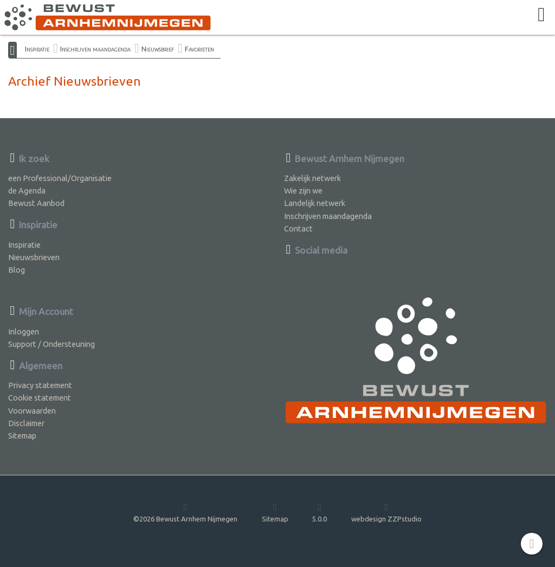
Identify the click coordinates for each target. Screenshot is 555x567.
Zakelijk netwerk (312, 178)
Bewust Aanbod (36, 203)
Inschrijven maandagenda (95, 49)
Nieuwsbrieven (34, 257)
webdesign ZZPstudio (386, 512)
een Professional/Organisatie (60, 178)
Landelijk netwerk (314, 203)
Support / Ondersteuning (51, 344)
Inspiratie (37, 49)
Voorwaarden (32, 410)
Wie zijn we (303, 190)
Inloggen (23, 331)
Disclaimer (26, 423)
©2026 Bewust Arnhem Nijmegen (185, 512)
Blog (16, 269)
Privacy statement (40, 385)
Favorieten (199, 49)
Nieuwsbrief (157, 49)
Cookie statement (39, 397)
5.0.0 (319, 512)
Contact (298, 228)
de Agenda (27, 190)
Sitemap (22, 435)
